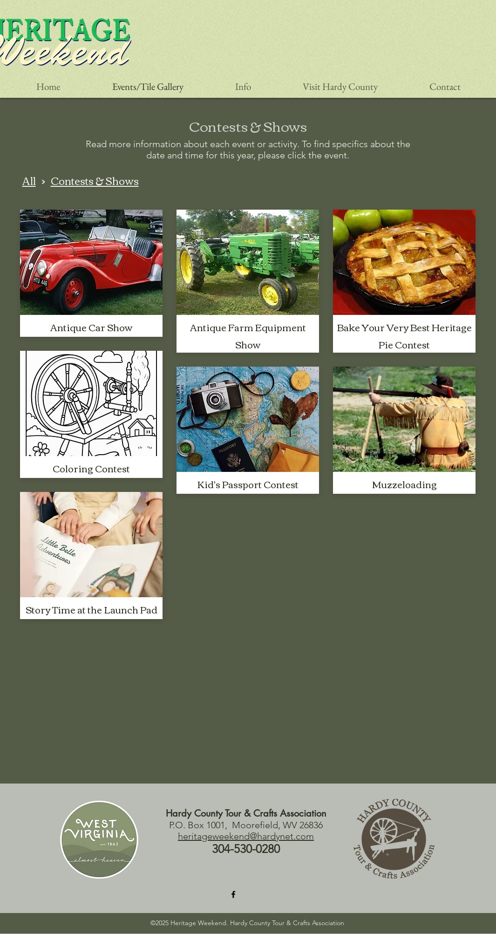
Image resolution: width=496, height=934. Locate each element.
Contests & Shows (95, 180)
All (29, 180)
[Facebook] (233, 894)
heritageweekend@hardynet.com (246, 836)
